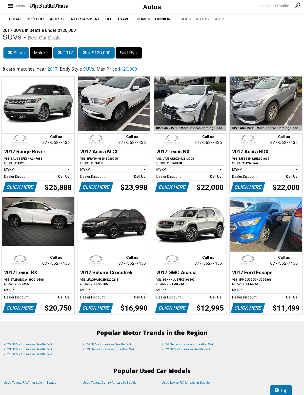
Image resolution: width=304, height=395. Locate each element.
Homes (143, 19)
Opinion (162, 19)
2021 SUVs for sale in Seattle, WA (28, 354)
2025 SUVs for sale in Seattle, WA (28, 344)
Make (41, 52)
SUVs (16, 52)
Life (108, 19)
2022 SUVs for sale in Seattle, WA (186, 349)
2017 (65, 52)
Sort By (129, 52)
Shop (218, 19)
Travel (124, 19)
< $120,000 (96, 52)
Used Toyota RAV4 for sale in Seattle (30, 382)
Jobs (186, 19)
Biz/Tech (35, 19)
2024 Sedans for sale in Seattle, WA (187, 344)
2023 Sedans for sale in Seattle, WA (108, 349)
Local (15, 19)
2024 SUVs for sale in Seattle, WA (107, 344)
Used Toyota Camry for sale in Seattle (110, 382)
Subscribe (281, 6)
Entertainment (84, 19)
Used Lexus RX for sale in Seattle (186, 382)
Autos (152, 7)
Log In (263, 6)
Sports (56, 19)
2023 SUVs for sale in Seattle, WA (28, 349)
